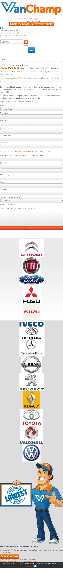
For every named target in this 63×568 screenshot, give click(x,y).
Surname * (4, 121)
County (3, 182)
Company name (6, 128)
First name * (4, 113)
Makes (4, 56)
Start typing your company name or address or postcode (21, 156)
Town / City (4, 175)
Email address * (5, 143)
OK (35, 566)
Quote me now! (19, 24)
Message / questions (7, 205)
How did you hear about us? (10, 197)
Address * (3, 163)
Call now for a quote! (41, 24)
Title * (2, 105)
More (26, 45)
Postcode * (4, 190)
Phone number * (6, 135)
